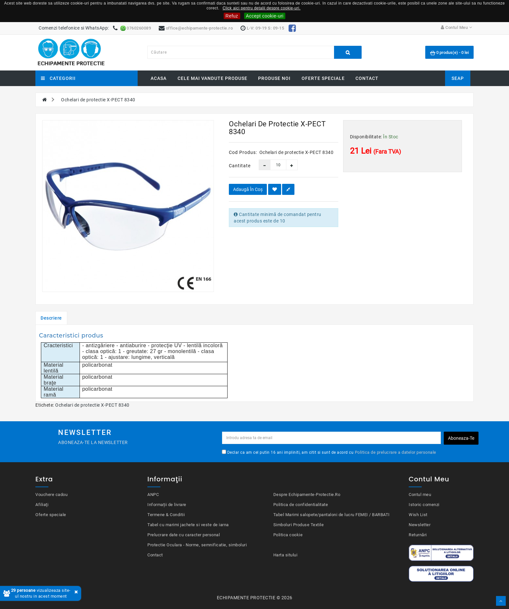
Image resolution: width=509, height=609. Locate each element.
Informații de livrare (166, 504)
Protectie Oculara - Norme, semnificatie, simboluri (197, 544)
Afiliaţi (41, 504)
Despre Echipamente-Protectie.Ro (307, 494)
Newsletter (419, 524)
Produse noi (274, 78)
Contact (367, 78)
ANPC (153, 494)
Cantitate (239, 165)
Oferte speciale (323, 78)
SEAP (458, 78)
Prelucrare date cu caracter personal (183, 534)
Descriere (51, 318)
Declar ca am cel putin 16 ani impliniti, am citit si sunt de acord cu (329, 452)
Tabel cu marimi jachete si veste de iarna (188, 524)
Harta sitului (285, 554)
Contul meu (420, 494)
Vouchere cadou (51, 494)
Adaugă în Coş (248, 189)
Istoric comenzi (424, 504)
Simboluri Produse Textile (298, 524)
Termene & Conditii (166, 514)
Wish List (418, 514)
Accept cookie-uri (265, 16)
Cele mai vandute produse (212, 78)
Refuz (232, 16)
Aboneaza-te (461, 438)
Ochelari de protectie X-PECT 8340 (92, 405)
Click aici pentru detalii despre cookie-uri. (262, 8)
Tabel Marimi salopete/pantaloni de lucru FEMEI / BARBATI (331, 514)
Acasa (159, 78)
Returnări (418, 534)
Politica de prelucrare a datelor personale (395, 452)
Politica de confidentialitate (300, 504)
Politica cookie (288, 534)
